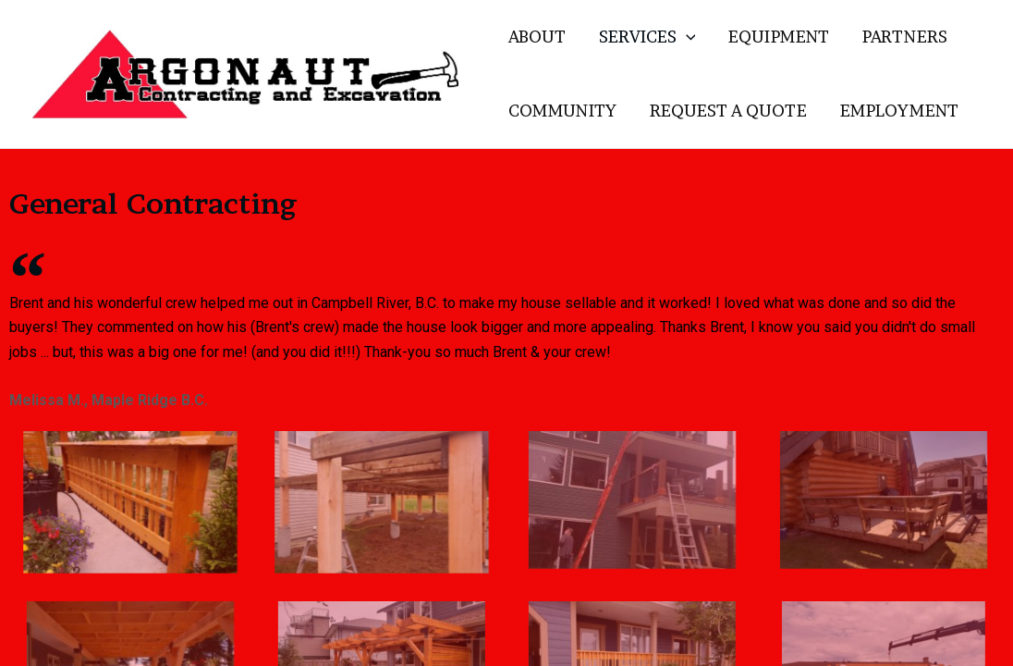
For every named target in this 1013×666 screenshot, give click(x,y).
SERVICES (647, 37)
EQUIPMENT (778, 36)
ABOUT (537, 36)
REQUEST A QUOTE (728, 110)
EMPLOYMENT (899, 110)
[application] (686, 37)
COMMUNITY (562, 110)
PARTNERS (904, 36)
